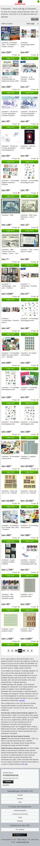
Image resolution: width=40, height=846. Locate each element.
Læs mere (4, 17)
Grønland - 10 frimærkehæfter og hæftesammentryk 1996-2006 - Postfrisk (10, 80)
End (31, 651)
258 (16, 651)
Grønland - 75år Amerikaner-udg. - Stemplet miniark (8, 596)
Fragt (20, 817)
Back (12, 651)
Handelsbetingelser (20, 810)
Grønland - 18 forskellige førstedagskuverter (29, 181)
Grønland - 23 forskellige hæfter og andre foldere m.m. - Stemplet (10, 355)
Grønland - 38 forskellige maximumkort (10, 457)
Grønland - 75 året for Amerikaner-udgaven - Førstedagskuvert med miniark (29, 563)
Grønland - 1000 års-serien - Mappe (28, 147)
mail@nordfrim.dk (22, 842)
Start (8, 651)
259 (20, 651)
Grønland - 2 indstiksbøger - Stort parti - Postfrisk (9, 286)
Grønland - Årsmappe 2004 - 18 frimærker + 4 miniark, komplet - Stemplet (10, 45)
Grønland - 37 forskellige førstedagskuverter (29, 423)
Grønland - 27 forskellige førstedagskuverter (10, 388)
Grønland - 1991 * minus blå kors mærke (29, 250)
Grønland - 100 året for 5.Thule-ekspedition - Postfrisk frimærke (10, 113)
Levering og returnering (20, 814)
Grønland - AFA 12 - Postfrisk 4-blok (28, 630)
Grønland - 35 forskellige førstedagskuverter (10, 423)
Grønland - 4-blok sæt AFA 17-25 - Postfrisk (9, 492)
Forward (28, 651)
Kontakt (20, 795)
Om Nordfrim (20, 829)
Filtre (34, 19)
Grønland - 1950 (7, 215)
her (26, 764)
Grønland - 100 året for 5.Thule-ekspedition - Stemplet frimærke (29, 113)
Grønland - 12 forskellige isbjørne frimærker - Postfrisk (10, 182)
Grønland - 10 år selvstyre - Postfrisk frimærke (28, 79)
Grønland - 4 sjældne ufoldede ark (28, 457)
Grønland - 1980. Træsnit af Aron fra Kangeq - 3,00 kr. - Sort (10, 251)
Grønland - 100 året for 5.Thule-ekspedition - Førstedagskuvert (10, 148)
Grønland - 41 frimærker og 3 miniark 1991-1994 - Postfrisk (10, 527)
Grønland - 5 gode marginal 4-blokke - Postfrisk (8, 562)
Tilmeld (8, 782)
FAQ (19, 802)
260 (23, 651)
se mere (22, 700)
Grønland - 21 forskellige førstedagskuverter (29, 319)
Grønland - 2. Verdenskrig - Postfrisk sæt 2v (29, 286)
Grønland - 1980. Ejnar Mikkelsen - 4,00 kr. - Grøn (29, 217)
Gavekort (20, 798)
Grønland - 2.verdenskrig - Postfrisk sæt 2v (10, 320)
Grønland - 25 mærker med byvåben (29, 354)
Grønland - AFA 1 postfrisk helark (27, 595)
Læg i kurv (11, 58)
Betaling (20, 821)
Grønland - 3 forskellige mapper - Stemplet (29, 388)
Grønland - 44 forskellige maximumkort (29, 526)
